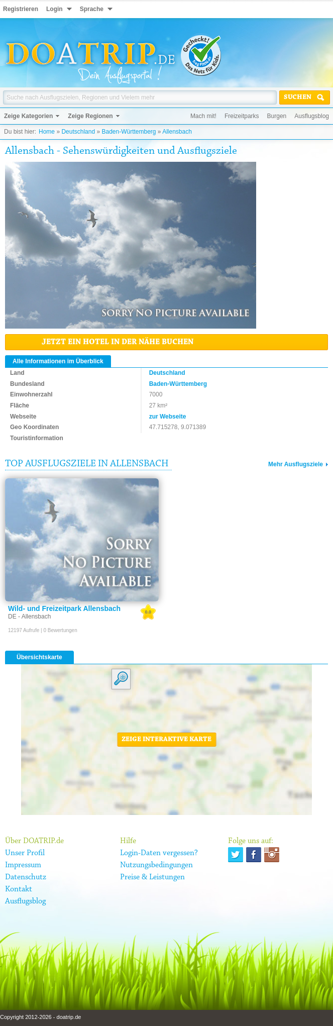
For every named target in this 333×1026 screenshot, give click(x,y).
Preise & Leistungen (152, 877)
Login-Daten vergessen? (159, 853)
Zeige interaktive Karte (166, 739)
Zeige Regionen (90, 116)
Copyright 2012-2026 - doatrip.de (40, 1017)
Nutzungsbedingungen (156, 865)
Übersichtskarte (39, 657)
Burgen (277, 116)
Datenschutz (25, 877)
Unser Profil (25, 853)
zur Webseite (167, 416)
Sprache (91, 9)
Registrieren (20, 9)
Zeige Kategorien (28, 116)
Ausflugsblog (311, 116)
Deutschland (78, 131)
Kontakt (18, 889)
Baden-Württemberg (128, 131)
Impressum (23, 865)
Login (54, 9)
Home (47, 131)
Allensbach (177, 131)
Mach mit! (203, 116)
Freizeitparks (242, 116)
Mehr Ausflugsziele (295, 464)
